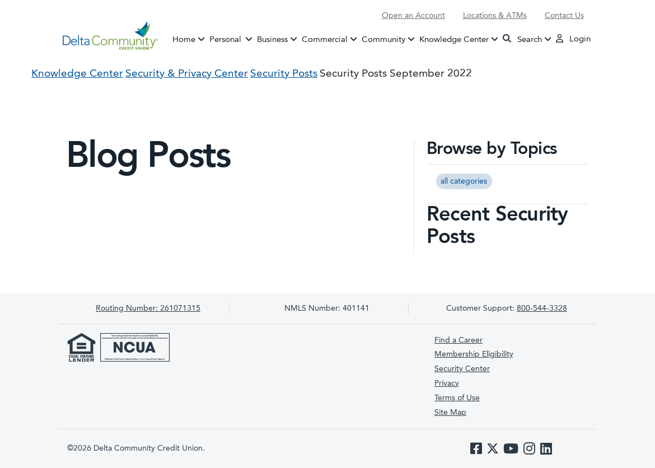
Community (383, 39)
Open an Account (413, 16)
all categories (464, 181)
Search (522, 39)
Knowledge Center (454, 39)
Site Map (450, 412)
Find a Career (458, 340)
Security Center (462, 369)
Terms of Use (457, 398)
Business (272, 39)
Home (183, 39)
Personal (232, 38)
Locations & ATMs (495, 16)
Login (573, 39)
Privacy (446, 383)
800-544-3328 (542, 308)
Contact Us (564, 16)
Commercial (325, 39)
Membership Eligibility (473, 354)
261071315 (148, 308)
